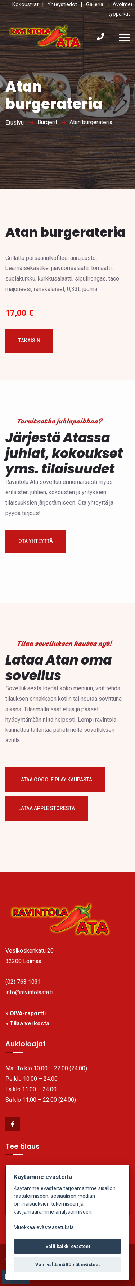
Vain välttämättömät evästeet (67, 1264)
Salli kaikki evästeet (67, 1246)
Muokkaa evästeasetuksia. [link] (44, 1227)
